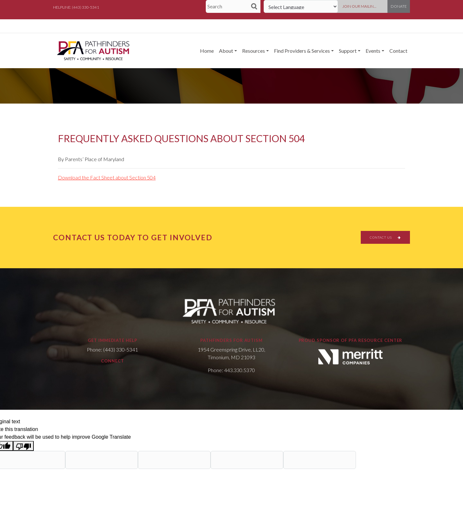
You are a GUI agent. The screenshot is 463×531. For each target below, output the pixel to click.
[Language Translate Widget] (301, 6)
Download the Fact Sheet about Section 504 (107, 177)
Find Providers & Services (302, 51)
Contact (398, 51)
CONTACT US (385, 237)
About (226, 51)
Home (207, 51)
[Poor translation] (23, 446)
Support (348, 51)
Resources (253, 51)
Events (373, 51)
